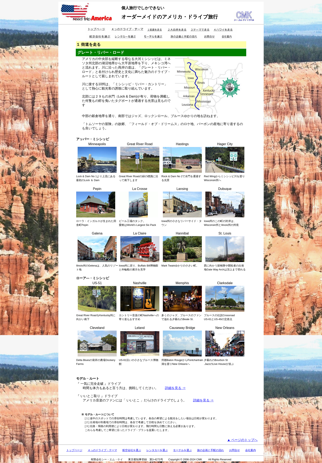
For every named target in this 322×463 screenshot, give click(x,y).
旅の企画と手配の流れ (210, 450)
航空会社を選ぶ (131, 450)
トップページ (74, 450)
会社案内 (250, 450)
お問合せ (234, 450)
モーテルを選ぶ (182, 450)
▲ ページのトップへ (242, 440)
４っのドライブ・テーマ (102, 450)
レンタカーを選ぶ (157, 450)
